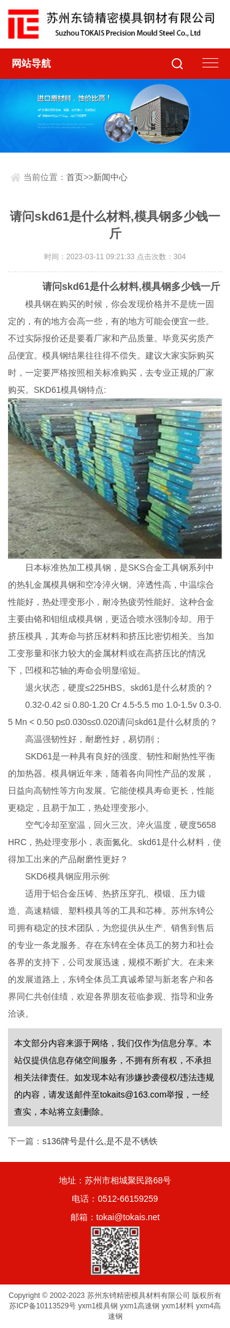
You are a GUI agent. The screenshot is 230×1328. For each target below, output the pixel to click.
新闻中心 (110, 177)
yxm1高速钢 (140, 1306)
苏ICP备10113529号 (42, 1306)
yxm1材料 (178, 1306)
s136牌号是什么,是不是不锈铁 (100, 1141)
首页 (74, 177)
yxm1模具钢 (98, 1306)
